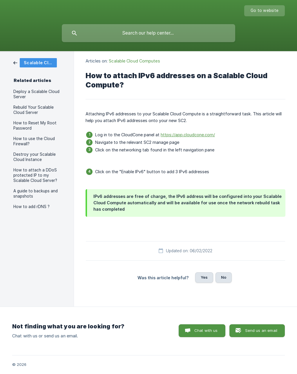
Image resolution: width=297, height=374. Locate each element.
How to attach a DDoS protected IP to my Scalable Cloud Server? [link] (35, 175)
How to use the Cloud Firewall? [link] (34, 141)
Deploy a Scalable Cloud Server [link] (36, 94)
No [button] (223, 277)
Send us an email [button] (261, 330)
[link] (35, 62)
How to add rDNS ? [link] (31, 206)
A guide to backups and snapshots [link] (35, 193)
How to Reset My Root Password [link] (35, 125)
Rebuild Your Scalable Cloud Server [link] (33, 110)
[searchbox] (148, 33)
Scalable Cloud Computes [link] (134, 60)
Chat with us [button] (206, 330)
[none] (264, 10)
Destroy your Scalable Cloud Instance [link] (34, 157)
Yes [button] (204, 277)
